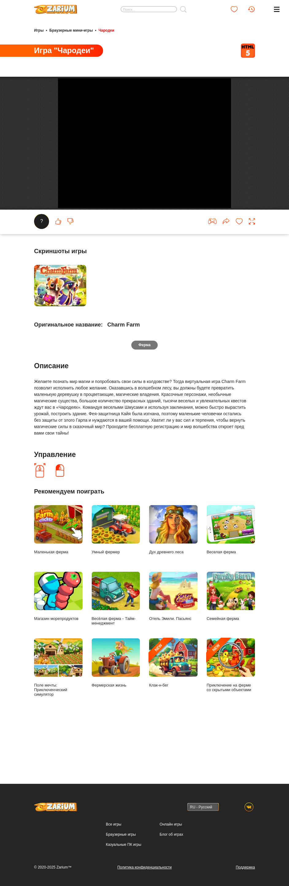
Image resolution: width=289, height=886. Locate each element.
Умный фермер (116, 582)
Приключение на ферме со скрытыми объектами (231, 718)
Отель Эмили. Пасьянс (173, 649)
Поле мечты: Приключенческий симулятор (58, 720)
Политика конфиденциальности (144, 867)
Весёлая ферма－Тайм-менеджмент (116, 652)
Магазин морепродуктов (58, 649)
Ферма (144, 398)
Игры (39, 30)
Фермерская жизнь (116, 716)
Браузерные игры (121, 835)
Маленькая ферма (58, 582)
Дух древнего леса (173, 582)
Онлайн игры (171, 824)
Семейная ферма (231, 649)
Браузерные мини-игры (71, 30)
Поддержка (245, 867)
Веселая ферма (231, 582)
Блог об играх (171, 835)
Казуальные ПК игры (123, 845)
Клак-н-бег (173, 716)
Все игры (113, 824)
